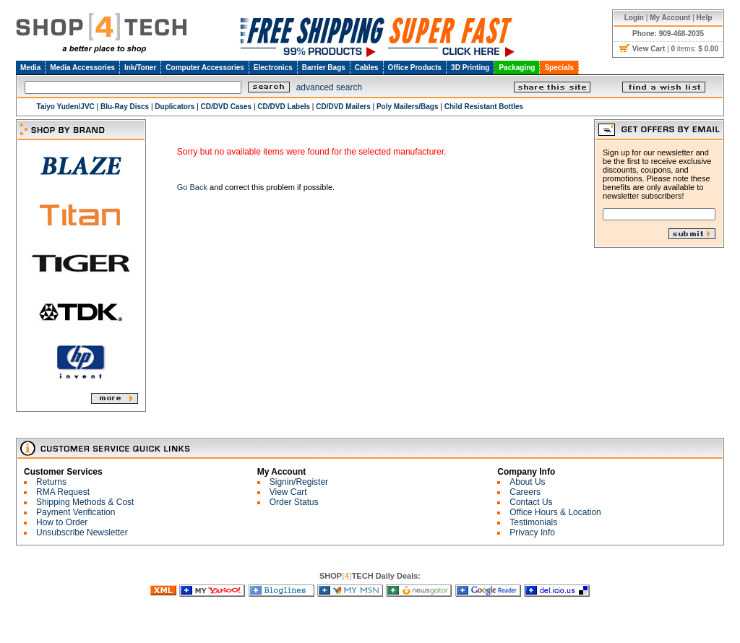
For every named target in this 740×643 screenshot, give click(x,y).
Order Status (294, 502)
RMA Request (63, 492)
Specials (559, 68)
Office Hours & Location (555, 512)
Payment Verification (75, 512)
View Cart (288, 492)
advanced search (329, 87)
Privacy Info (532, 532)
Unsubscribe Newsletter (82, 532)
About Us (527, 482)
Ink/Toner (140, 68)
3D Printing (470, 68)
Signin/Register (299, 482)
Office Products (415, 68)
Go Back (192, 187)
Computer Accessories (204, 68)
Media (30, 68)
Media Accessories (82, 68)
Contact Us (530, 502)
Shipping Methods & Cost (85, 502)
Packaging (517, 68)
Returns (51, 482)
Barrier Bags (323, 68)
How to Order (61, 522)
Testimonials (533, 522)
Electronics (273, 68)
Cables (367, 68)
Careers (525, 492)
